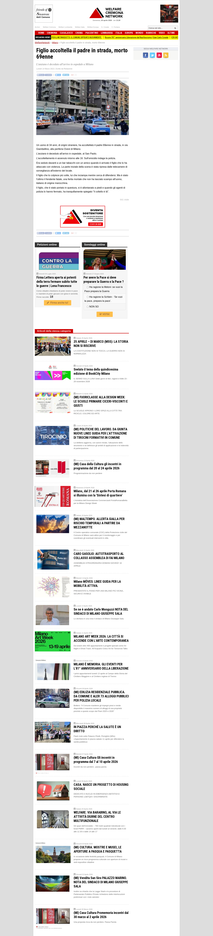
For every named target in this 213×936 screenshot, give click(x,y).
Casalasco (66, 32)
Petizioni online (47, 244)
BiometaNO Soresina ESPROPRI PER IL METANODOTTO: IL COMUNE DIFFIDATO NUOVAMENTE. (66, 37)
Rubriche (151, 32)
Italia (118, 32)
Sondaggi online (94, 244)
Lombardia (107, 32)
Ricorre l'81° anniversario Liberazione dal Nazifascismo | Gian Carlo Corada (140, 37)
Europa (129, 32)
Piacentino (91, 32)
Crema (79, 32)
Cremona (52, 32)
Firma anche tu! (57, 302)
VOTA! (104, 314)
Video (162, 32)
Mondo (139, 32)
